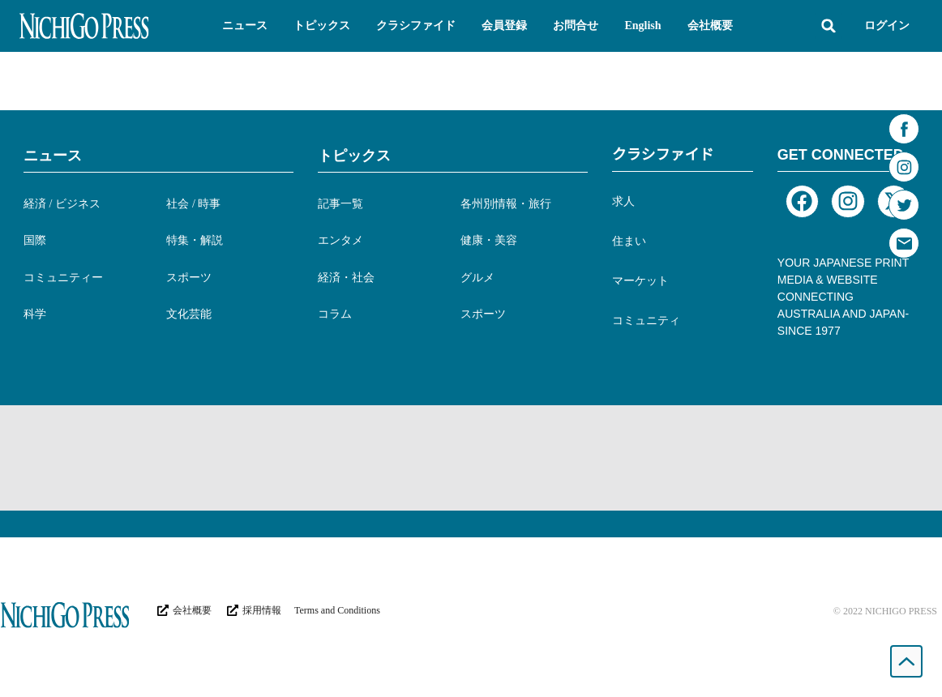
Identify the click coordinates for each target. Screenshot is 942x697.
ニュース (53, 156)
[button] (244, 26)
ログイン (887, 25)
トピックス (354, 156)
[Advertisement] (471, 457)
